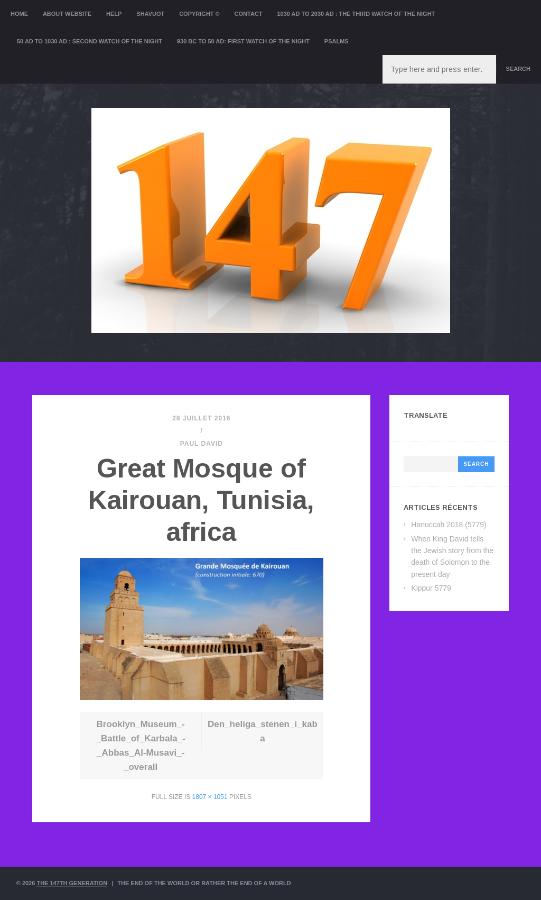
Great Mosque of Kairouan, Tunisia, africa (201, 500)
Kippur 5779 (431, 588)
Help (114, 14)
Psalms (336, 41)
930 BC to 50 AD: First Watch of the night (243, 41)
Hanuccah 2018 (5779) (448, 524)
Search (518, 69)
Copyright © (199, 14)
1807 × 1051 (210, 797)
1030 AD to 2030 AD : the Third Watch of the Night (356, 14)
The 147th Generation (71, 883)
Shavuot (150, 14)
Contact (249, 14)
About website (67, 14)
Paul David (201, 443)
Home (19, 14)
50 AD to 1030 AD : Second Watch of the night (89, 41)
